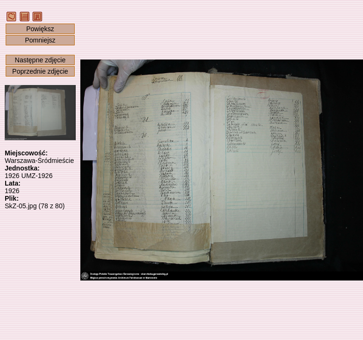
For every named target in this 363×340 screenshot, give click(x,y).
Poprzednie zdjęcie (40, 71)
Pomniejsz (40, 40)
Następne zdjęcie (40, 60)
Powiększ (40, 29)
